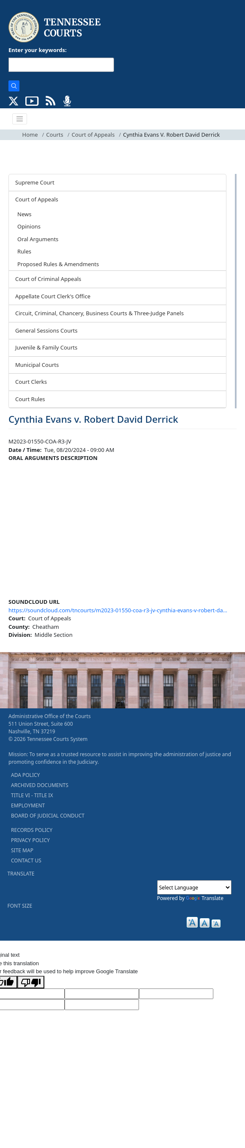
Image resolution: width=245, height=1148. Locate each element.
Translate (204, 898)
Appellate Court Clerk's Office (52, 296)
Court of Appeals (93, 134)
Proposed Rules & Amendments (58, 264)
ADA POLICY (25, 775)
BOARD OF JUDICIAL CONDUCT (47, 815)
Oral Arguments (37, 239)
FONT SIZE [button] (20, 905)
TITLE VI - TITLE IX (32, 795)
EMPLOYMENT (28, 805)
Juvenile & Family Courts (46, 347)
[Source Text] (176, 993)
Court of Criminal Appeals (48, 279)
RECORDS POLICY (31, 830)
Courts (54, 134)
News (24, 214)
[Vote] (102, 1004)
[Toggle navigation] (19, 118)
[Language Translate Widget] (194, 887)
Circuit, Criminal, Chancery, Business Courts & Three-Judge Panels (99, 313)
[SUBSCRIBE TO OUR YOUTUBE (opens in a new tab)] (32, 100)
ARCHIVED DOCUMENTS (39, 785)
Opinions (29, 226)
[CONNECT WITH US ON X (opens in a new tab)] (13, 100)
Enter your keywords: (37, 50)
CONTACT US (26, 860)
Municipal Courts (37, 365)
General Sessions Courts (46, 330)
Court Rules (30, 399)
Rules (24, 251)
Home (30, 134)
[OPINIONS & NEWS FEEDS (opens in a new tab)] (50, 100)
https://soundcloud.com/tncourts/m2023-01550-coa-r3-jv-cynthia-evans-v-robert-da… (117, 610)
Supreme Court (34, 182)
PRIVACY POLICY (30, 840)
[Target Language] (102, 993)
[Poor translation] (30, 982)
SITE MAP (22, 850)
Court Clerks (31, 381)
